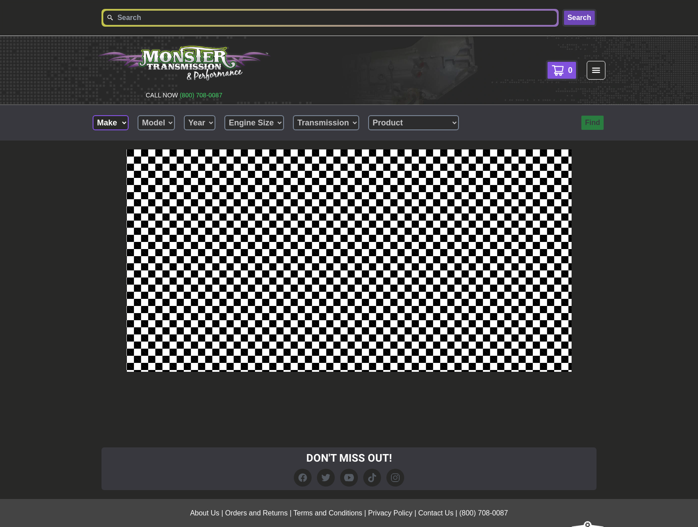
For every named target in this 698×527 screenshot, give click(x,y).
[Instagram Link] (395, 478)
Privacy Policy (390, 513)
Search (579, 17)
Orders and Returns (256, 513)
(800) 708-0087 (201, 95)
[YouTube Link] (349, 478)
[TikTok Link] (372, 478)
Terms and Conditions (327, 513)
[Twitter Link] (326, 478)
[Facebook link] (303, 478)
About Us (204, 513)
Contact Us (435, 513)
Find (592, 122)
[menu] (596, 70)
